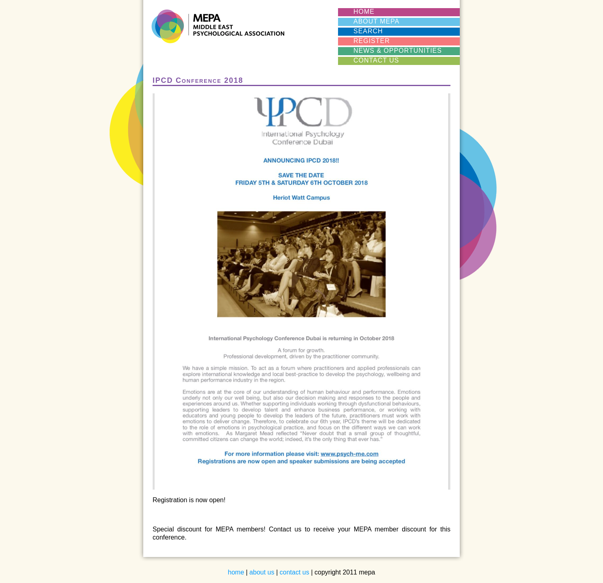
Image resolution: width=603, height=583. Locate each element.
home (236, 572)
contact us (294, 572)
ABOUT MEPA (376, 21)
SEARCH (368, 31)
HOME (364, 11)
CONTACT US (376, 60)
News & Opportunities (397, 50)
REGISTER (371, 40)
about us (262, 572)
